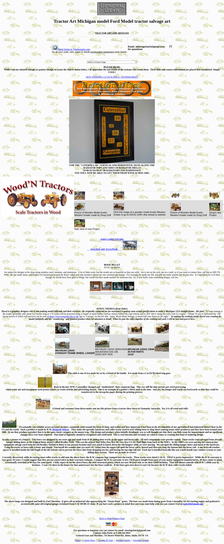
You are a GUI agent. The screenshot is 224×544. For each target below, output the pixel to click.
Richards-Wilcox (60, 429)
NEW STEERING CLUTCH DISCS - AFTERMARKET (112, 77)
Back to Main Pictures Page (112, 518)
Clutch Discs (89, 540)
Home (78, 540)
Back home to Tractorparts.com (71, 49)
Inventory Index (123, 540)
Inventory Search (141, 540)
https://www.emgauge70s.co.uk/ (64, 316)
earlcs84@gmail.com (193, 504)
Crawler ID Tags (105, 540)
